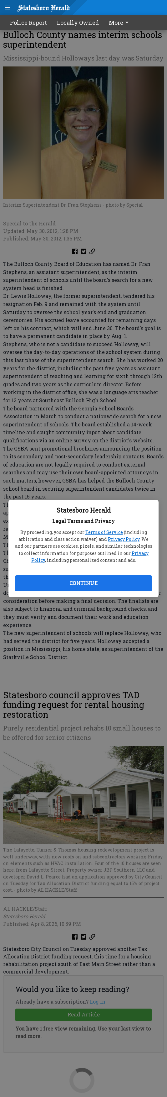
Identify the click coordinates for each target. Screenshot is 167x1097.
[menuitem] (120, 22)
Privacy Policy (123, 539)
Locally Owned (78, 22)
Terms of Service (104, 532)
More (120, 22)
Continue (83, 583)
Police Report (28, 22)
